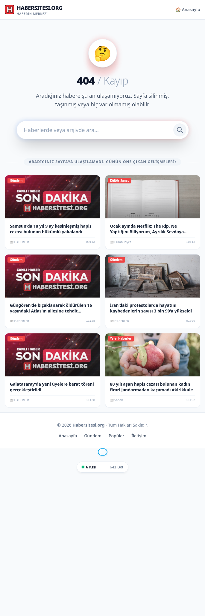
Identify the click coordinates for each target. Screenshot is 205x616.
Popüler (116, 436)
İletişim (138, 436)
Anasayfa (68, 436)
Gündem (92, 436)
